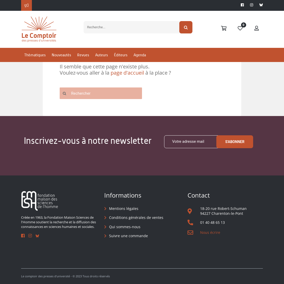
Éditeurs (120, 55)
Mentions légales (123, 208)
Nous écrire (210, 232)
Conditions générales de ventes (136, 217)
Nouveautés (61, 55)
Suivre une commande (128, 235)
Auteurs (101, 55)
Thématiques (35, 55)
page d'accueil (127, 72)
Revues (83, 55)
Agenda (140, 55)
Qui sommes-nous (124, 226)
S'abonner (234, 142)
